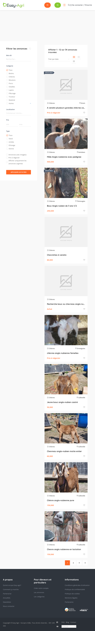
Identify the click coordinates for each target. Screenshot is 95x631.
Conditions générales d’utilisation (77, 585)
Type (8, 131)
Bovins (11, 73)
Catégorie (9, 66)
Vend (11, 139)
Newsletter (7, 602)
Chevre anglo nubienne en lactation (64, 549)
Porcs (11, 83)
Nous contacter (8, 606)
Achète (11, 142)
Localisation (10, 109)
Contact (73, 622)
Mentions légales (71, 598)
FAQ (63, 622)
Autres (11, 103)
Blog (67, 622)
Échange (12, 145)
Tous (10, 70)
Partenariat (7, 594)
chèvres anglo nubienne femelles (62, 353)
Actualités (6, 598)
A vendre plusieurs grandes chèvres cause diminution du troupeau (66, 108)
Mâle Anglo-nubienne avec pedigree (64, 157)
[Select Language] (68, 626)
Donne (11, 149)
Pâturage (12, 93)
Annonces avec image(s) (17, 155)
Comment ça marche (11, 589)
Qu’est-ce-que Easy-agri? (12, 585)
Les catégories (39, 596)
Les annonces (39, 592)
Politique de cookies (72, 594)
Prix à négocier (14, 158)
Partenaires (69, 602)
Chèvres (12, 77)
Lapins (11, 90)
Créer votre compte (41, 588)
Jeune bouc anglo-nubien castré (62, 402)
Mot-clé (9, 55)
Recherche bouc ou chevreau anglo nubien (66, 304)
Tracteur (12, 97)
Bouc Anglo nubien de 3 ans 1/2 (62, 206)
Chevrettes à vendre (56, 255)
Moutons (12, 80)
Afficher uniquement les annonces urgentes (17, 162)
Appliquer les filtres (18, 172)
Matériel (12, 100)
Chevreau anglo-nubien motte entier (64, 451)
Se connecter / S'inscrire (55, 5)
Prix (7, 120)
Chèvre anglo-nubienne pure (60, 500)
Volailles (12, 87)
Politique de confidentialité (75, 589)
